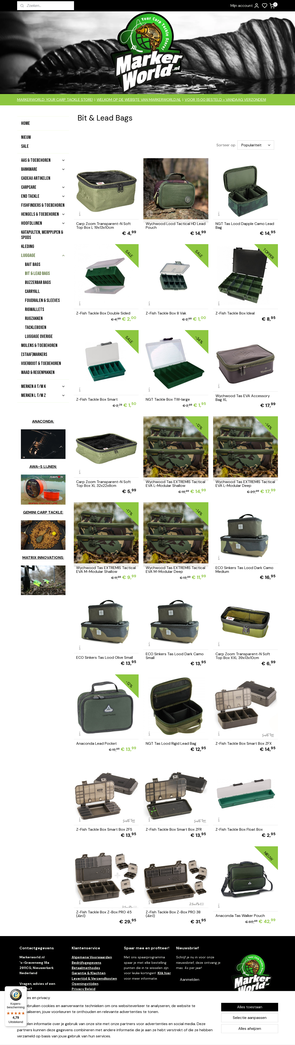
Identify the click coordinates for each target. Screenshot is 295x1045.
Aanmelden (189, 979)
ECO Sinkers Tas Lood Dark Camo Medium (244, 570)
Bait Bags (32, 264)
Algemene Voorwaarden (92, 957)
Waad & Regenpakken (38, 372)
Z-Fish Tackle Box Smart (97, 399)
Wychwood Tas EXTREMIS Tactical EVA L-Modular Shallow (176, 484)
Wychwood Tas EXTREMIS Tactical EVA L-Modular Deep (245, 484)
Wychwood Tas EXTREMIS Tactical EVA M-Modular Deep (176, 570)
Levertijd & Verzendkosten (94, 978)
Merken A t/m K (43, 386)
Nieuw (26, 137)
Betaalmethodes (86, 968)
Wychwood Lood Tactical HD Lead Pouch (176, 225)
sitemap (164, 1036)
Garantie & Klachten (89, 973)
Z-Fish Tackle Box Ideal (235, 313)
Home (25, 123)
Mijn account (244, 6)
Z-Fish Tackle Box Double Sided (103, 313)
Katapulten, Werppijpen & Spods (42, 234)
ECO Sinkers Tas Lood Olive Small (104, 657)
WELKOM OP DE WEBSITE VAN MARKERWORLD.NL (139, 99)
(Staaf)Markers (34, 354)
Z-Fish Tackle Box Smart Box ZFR (174, 829)
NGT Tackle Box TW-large (168, 399)
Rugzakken (34, 318)
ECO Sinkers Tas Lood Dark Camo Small (175, 656)
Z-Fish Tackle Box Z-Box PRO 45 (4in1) (104, 914)
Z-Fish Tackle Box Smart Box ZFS (104, 829)
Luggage (43, 255)
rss (174, 1036)
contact (37, 994)
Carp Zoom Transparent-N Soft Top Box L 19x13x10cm (103, 225)
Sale (25, 146)
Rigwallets (34, 309)
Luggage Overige (39, 336)
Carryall (32, 291)
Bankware (43, 169)
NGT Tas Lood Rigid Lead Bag (171, 743)
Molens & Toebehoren (39, 345)
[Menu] (24, 989)
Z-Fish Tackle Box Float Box (239, 829)
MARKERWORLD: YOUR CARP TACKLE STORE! (55, 99)
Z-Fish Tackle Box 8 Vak (166, 313)
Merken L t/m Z (43, 395)
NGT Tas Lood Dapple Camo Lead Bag (244, 225)
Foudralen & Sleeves (42, 300)
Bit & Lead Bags (37, 273)
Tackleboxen (35, 327)
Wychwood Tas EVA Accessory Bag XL (242, 398)
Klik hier (164, 973)
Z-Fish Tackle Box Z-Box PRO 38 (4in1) (173, 914)
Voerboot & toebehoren (41, 363)
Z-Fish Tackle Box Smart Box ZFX (243, 743)
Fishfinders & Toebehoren (43, 205)
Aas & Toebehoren (43, 160)
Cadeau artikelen (35, 178)
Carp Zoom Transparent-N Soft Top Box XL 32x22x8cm (103, 484)
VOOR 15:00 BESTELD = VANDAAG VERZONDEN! (225, 99)
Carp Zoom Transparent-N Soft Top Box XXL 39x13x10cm (242, 656)
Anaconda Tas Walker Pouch (240, 916)
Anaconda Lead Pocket (96, 743)
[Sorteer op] (256, 145)
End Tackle (43, 196)
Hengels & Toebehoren (43, 214)
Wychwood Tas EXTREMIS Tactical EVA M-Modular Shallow (106, 570)
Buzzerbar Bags (38, 282)
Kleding (27, 246)
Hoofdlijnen (43, 223)
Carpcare (43, 187)
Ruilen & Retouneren (89, 999)
